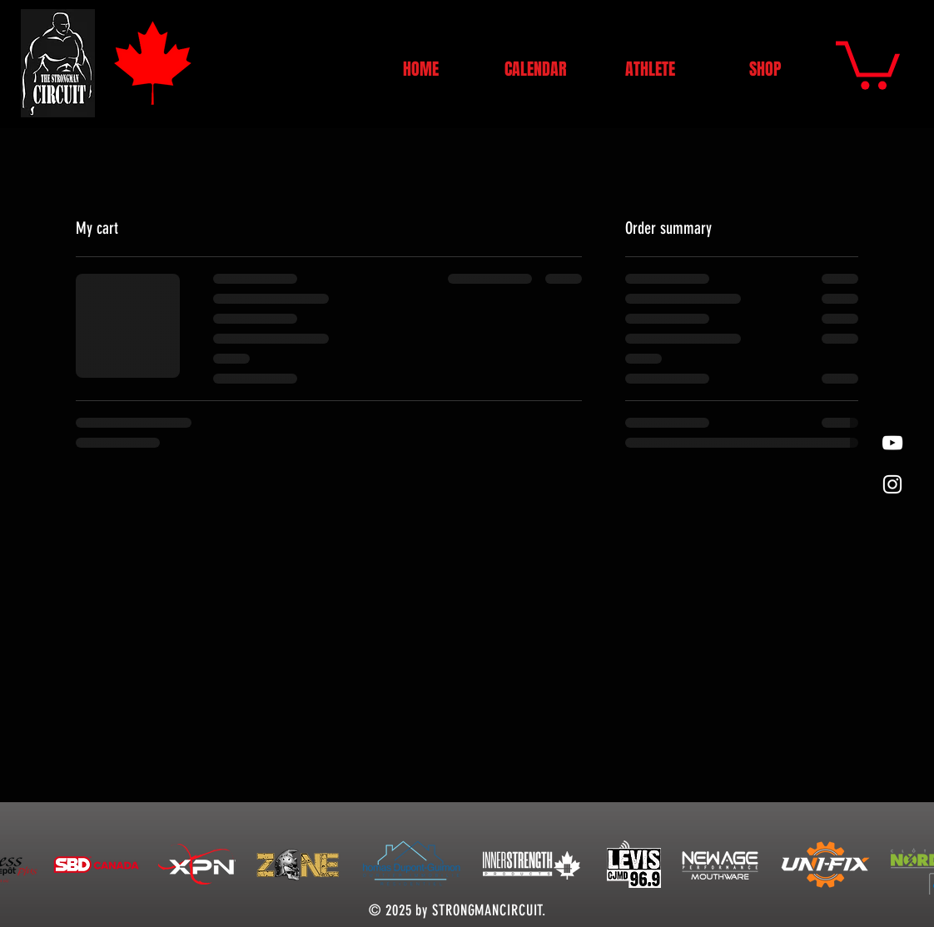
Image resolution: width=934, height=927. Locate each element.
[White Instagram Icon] (892, 484)
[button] (868, 63)
